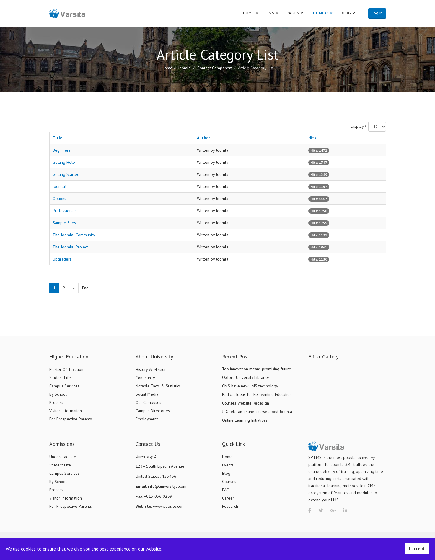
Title (57, 137)
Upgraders (62, 259)
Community (145, 377)
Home (248, 13)
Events (228, 465)
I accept (417, 548)
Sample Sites (64, 222)
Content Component (214, 68)
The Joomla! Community (74, 235)
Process (56, 402)
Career (228, 498)
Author (203, 137)
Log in (377, 13)
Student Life (60, 377)
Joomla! (320, 13)
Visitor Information (65, 410)
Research (230, 506)
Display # (359, 126)
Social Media (147, 394)
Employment (147, 419)
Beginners (61, 150)
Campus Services (64, 386)
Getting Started (66, 174)
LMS (270, 13)
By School (58, 394)
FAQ (225, 489)
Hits (312, 137)
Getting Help (64, 162)
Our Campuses (148, 402)
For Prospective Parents (70, 419)
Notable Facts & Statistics (158, 386)
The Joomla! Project (70, 247)
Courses (229, 481)
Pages (293, 13)
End (85, 288)
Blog (346, 13)
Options (59, 198)
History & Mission (151, 369)
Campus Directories (153, 410)
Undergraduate (62, 456)
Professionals (64, 210)
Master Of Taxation (66, 369)
